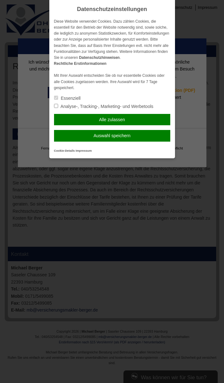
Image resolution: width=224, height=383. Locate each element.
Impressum (84, 150)
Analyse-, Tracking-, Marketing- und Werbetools (104, 106)
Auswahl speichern (112, 135)
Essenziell (67, 98)
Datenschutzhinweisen (99, 57)
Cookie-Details (64, 150)
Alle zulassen (112, 119)
